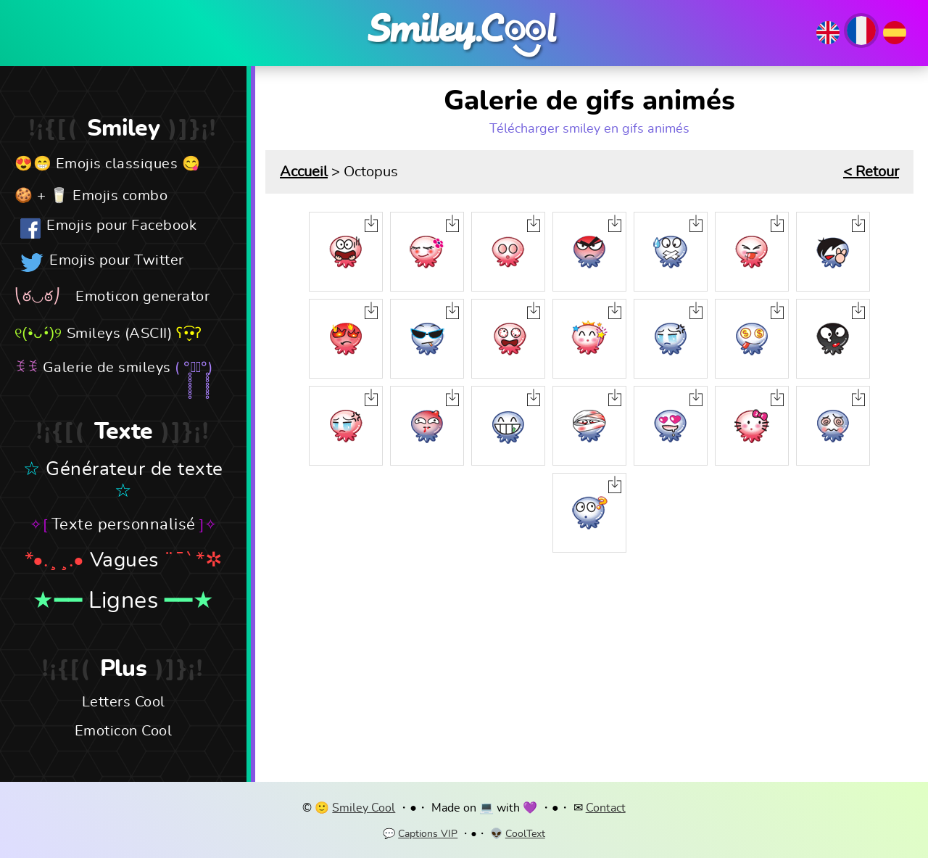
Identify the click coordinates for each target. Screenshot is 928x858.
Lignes (123, 600)
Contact (606, 808)
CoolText (525, 834)
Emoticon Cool (124, 731)
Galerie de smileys (107, 367)
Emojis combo (119, 196)
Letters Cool (123, 702)
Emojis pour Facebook (121, 225)
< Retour (871, 172)
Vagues (124, 560)
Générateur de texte (134, 469)
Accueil (304, 172)
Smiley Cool (363, 808)
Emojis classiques (117, 164)
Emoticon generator (142, 296)
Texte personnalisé (123, 524)
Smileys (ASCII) (120, 333)
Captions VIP (427, 834)
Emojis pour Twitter (116, 260)
